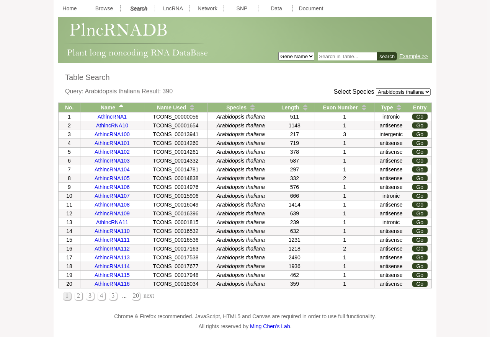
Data (276, 8)
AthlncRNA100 (112, 134)
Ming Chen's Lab (270, 326)
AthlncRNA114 (112, 266)
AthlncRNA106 (112, 187)
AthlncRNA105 (112, 178)
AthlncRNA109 (112, 213)
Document (311, 8)
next (149, 295)
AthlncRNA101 (112, 143)
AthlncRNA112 (112, 249)
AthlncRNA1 (112, 117)
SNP (242, 8)
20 (136, 295)
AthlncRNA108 (112, 205)
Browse (104, 8)
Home (69, 8)
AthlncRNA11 (112, 222)
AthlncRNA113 (112, 257)
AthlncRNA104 (112, 169)
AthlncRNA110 (112, 231)
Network (207, 8)
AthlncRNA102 (112, 152)
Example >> (413, 56)
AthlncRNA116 (112, 284)
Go (419, 117)
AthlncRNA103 (112, 161)
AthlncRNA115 (112, 275)
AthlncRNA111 (112, 240)
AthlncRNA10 (112, 125)
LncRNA (173, 8)
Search (138, 8)
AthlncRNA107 (112, 196)
